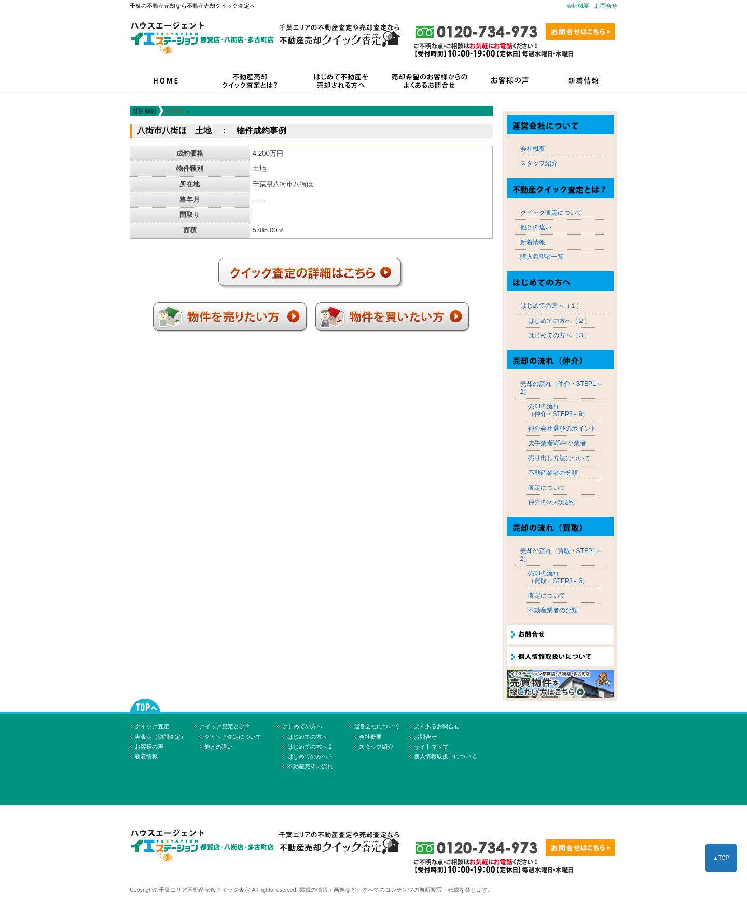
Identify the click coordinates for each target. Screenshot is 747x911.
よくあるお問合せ (437, 726)
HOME (175, 111)
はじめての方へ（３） (559, 335)
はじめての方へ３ (310, 756)
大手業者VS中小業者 (557, 443)
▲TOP (721, 858)
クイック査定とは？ (225, 726)
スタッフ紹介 (539, 163)
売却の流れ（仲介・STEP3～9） (558, 410)
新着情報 (532, 242)
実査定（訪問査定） (160, 737)
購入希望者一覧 (542, 256)
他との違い (535, 227)
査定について (546, 487)
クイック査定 (152, 726)
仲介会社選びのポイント (562, 428)
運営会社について (376, 726)
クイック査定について (551, 212)
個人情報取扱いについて (445, 756)
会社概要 (577, 6)
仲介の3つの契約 (551, 502)
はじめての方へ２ (310, 746)
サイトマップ (431, 746)
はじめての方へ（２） (559, 320)
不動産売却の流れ (310, 766)
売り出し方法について (559, 458)
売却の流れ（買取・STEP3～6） (558, 577)
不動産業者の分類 (553, 472)
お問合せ (605, 6)
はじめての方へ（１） (551, 305)
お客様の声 (149, 746)
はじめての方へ (302, 726)
